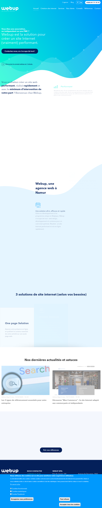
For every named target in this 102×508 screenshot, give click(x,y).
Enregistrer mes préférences (22, 499)
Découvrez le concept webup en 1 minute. (19, 63)
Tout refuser (64, 499)
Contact (98, 8)
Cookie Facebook (18, 494)
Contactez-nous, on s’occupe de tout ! (20, 51)
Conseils (79, 8)
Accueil (36, 8)
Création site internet (48, 8)
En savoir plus (15, 484)
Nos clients (70, 8)
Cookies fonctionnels (19, 489)
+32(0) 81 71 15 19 (92, 2)
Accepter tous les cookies (70, 504)
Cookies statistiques (19, 491)
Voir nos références (51, 450)
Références (88, 8)
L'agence (65, 2)
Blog (72, 2)
